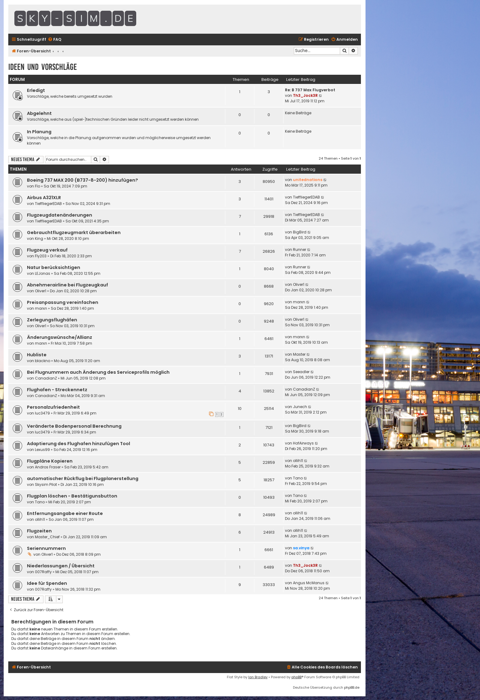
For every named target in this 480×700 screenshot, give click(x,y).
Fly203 (41, 256)
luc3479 (42, 413)
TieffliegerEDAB (48, 203)
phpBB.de (351, 687)
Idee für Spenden (47, 583)
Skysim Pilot (46, 484)
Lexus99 (42, 449)
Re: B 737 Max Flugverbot (310, 90)
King (39, 238)
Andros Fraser (48, 467)
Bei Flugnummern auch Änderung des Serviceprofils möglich (98, 372)
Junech (300, 406)
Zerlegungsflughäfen (52, 320)
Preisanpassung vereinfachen (62, 302)
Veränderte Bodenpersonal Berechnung (74, 426)
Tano (298, 478)
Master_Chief (47, 536)
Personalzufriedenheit (53, 407)
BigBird (299, 232)
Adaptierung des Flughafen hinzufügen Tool (78, 444)
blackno (42, 360)
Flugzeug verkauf (47, 250)
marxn (41, 308)
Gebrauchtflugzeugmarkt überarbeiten (74, 232)
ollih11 (298, 460)
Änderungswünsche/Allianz (59, 337)
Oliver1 (40, 290)
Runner (299, 249)
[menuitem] (54, 40)
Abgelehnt (39, 113)
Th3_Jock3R (305, 95)
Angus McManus (308, 582)
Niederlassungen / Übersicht (61, 566)
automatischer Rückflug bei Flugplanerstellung (82, 478)
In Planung (39, 132)
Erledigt (36, 90)
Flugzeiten (39, 531)
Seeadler (301, 371)
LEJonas (42, 273)
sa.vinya (301, 548)
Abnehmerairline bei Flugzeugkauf (67, 285)
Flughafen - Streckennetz (57, 390)
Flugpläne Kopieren (50, 461)
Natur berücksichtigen (53, 267)
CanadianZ (46, 378)
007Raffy (43, 571)
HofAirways (303, 443)
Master (299, 354)
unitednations (307, 179)
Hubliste (37, 355)
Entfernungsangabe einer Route (65, 513)
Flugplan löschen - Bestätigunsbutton (72, 496)
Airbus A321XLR (44, 198)
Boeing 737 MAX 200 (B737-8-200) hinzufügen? (82, 180)
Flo (37, 186)
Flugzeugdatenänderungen (59, 215)
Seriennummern (46, 548)
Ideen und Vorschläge (42, 67)
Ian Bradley (258, 677)
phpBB (296, 677)
